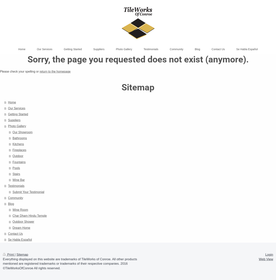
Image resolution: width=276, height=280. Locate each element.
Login (269, 254)
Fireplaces (19, 150)
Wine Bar (19, 180)
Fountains (19, 162)
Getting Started (18, 114)
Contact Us (15, 233)
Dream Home (21, 227)
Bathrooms (20, 138)
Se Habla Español (20, 239)
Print (9, 254)
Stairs (16, 174)
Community (15, 198)
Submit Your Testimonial (28, 192)
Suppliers (14, 120)
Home (12, 102)
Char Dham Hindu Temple (30, 215)
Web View (266, 259)
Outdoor (18, 156)
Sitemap (22, 254)
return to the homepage (55, 71)
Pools (16, 168)
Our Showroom (23, 132)
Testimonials (16, 185)
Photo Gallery (17, 126)
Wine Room (20, 209)
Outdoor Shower (23, 221)
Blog (11, 203)
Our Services (16, 108)
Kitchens (18, 144)
